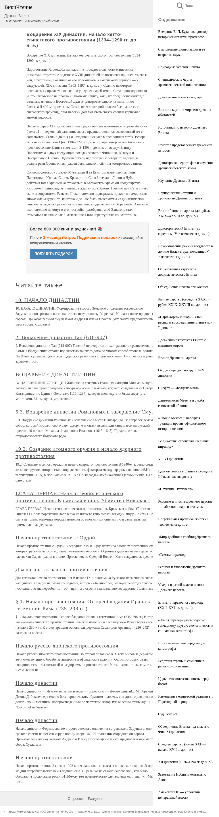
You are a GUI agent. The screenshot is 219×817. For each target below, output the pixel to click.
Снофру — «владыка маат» (178, 388)
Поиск (185, 6)
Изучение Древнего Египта (178, 180)
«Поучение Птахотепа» (175, 489)
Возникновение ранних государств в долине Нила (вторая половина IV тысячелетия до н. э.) (185, 251)
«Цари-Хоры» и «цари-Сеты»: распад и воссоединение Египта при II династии (185, 322)
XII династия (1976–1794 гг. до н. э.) (185, 762)
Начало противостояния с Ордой (55, 537)
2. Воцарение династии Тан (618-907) (61, 337)
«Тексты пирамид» (172, 554)
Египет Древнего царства (177, 358)
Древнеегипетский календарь (180, 97)
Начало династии (36, 683)
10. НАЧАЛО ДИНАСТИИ (47, 300)
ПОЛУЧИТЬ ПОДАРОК (54, 254)
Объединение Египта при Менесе (183, 287)
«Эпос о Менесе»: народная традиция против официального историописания (182, 423)
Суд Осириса (168, 714)
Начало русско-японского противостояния (66, 646)
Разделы (95, 799)
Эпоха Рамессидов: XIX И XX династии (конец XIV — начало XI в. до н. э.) (56, 811)
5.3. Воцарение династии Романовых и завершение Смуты (86, 412)
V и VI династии (170, 459)
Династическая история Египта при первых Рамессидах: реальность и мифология (157, 811)
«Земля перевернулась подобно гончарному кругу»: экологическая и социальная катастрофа (185, 625)
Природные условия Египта (179, 67)
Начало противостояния (44, 757)
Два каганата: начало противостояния (61, 569)
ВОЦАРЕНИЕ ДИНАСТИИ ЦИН (55, 374)
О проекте (76, 799)
